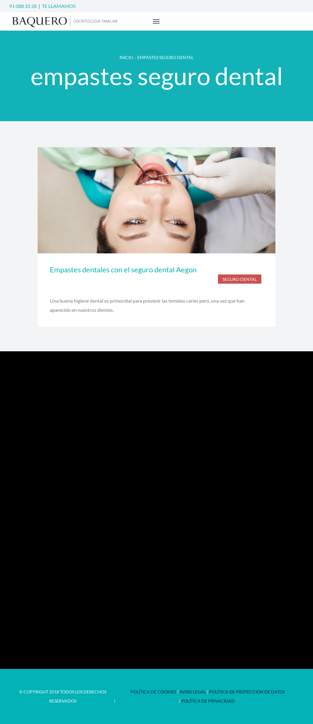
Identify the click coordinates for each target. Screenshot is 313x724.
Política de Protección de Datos (247, 691)
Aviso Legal (192, 691)
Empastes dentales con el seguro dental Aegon (123, 269)
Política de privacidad (208, 700)
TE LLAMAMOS (58, 6)
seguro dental (240, 279)
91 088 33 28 (23, 6)
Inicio (126, 57)
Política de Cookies (153, 691)
